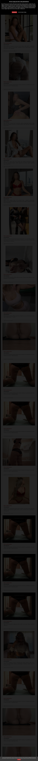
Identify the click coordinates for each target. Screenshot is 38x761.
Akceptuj (19, 759)
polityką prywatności (11, 6)
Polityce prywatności (33, 758)
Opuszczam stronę (22, 12)
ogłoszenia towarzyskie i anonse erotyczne (20, 3)
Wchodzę (14, 12)
